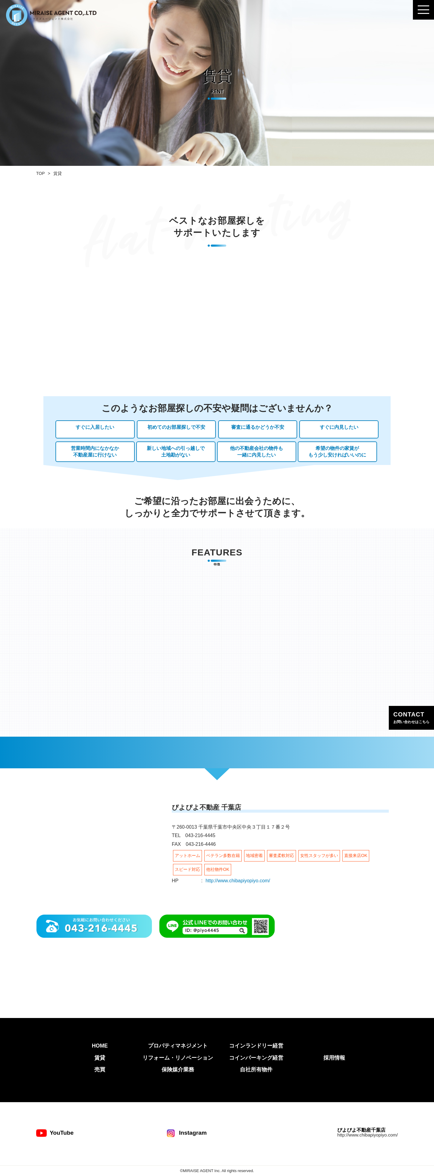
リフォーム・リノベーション (178, 1058)
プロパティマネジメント (178, 1046)
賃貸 (99, 1058)
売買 (99, 1070)
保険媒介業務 (178, 1070)
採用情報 (334, 1058)
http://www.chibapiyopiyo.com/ (238, 880)
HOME (100, 1046)
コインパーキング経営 (256, 1058)
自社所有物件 (256, 1070)
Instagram (186, 1133)
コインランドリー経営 (256, 1046)
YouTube (55, 1133)
